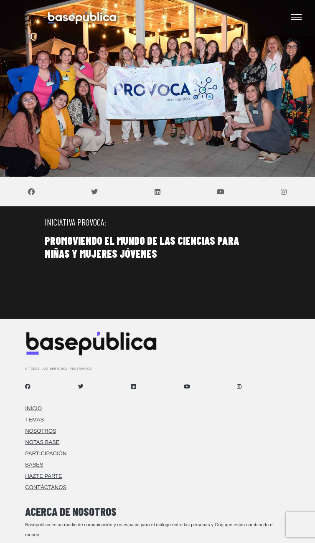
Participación (45, 453)
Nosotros (40, 431)
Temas (34, 419)
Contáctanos (45, 487)
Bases (34, 464)
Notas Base (42, 442)
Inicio (33, 408)
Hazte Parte (43, 476)
